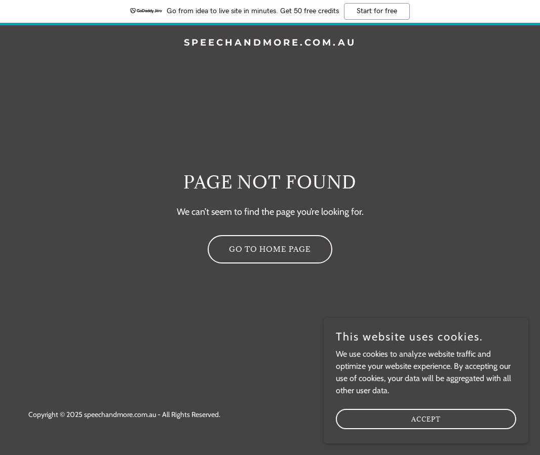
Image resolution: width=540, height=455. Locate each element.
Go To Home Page (270, 249)
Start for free (377, 11)
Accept (426, 439)
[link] (270, 43)
